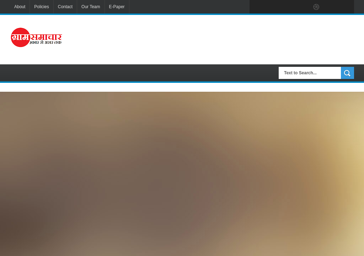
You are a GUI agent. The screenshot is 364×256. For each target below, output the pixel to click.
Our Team (90, 6)
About (19, 6)
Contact (65, 6)
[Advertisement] (232, 39)
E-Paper (117, 6)
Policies (41, 6)
